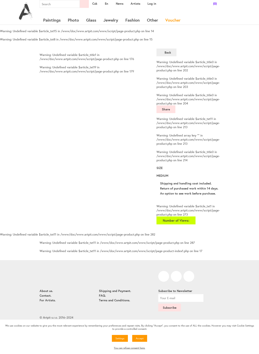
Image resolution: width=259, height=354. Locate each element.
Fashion (132, 20)
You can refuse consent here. (129, 348)
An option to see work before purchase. (188, 193)
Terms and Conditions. (114, 300)
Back (168, 52)
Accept (140, 338)
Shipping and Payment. (115, 291)
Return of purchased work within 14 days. (189, 188)
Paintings (52, 20)
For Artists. (48, 300)
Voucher (173, 20)
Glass (91, 20)
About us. (46, 291)
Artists (135, 3)
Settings (119, 338)
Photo (73, 20)
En (106, 3)
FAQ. (102, 295)
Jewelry (110, 20)
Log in (151, 3)
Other (152, 20)
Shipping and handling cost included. (186, 183)
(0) (215, 3)
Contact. (45, 295)
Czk (94, 3)
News (119, 3)
